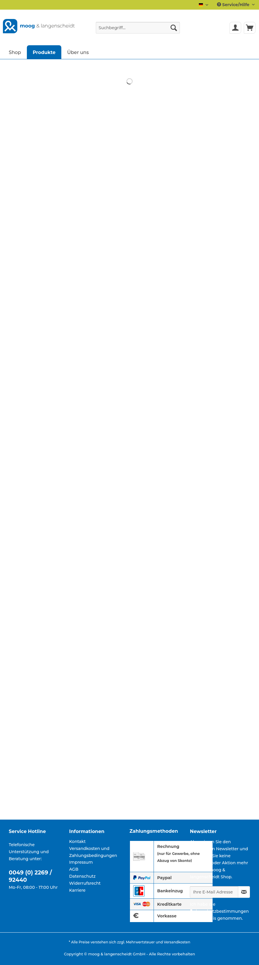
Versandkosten (177, 942)
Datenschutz (82, 876)
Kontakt (77, 841)
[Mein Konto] (235, 28)
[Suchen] (174, 28)
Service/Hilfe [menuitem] (234, 4)
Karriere (77, 890)
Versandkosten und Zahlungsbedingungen (93, 852)
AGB (74, 869)
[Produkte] (44, 52)
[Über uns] (78, 52)
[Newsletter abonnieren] (244, 892)
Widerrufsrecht (85, 883)
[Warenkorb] (249, 28)
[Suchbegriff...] (138, 28)
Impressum (81, 862)
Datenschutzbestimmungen (219, 911)
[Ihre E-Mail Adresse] (214, 892)
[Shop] (15, 52)
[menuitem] (138, 30)
